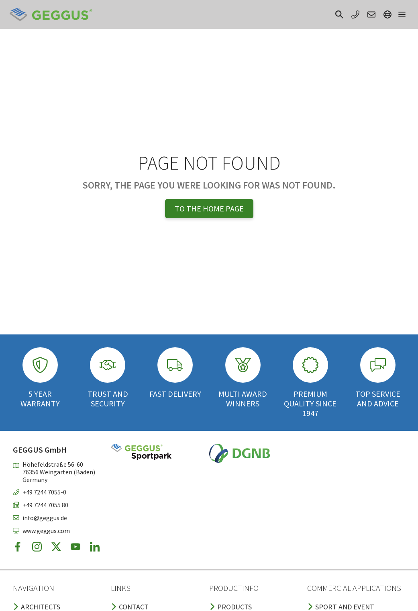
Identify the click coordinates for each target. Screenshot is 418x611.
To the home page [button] (209, 208)
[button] (339, 14)
